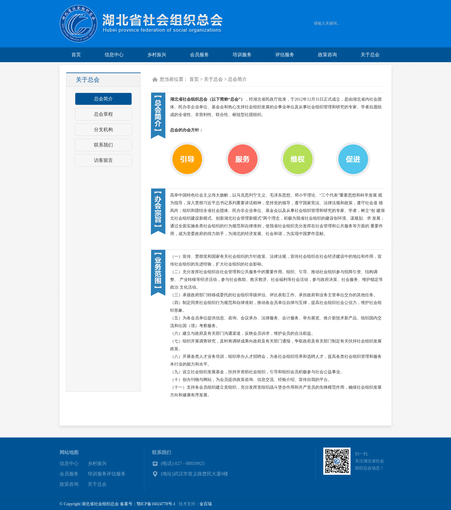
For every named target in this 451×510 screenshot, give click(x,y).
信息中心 (114, 54)
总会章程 (103, 114)
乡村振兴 (156, 54)
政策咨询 (327, 54)
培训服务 (242, 54)
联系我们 (103, 144)
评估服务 (284, 54)
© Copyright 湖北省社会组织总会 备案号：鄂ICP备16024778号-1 (117, 504)
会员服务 (199, 54)
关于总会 (370, 54)
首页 (76, 54)
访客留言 (103, 160)
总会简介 (103, 98)
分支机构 (103, 129)
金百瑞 (205, 504)
